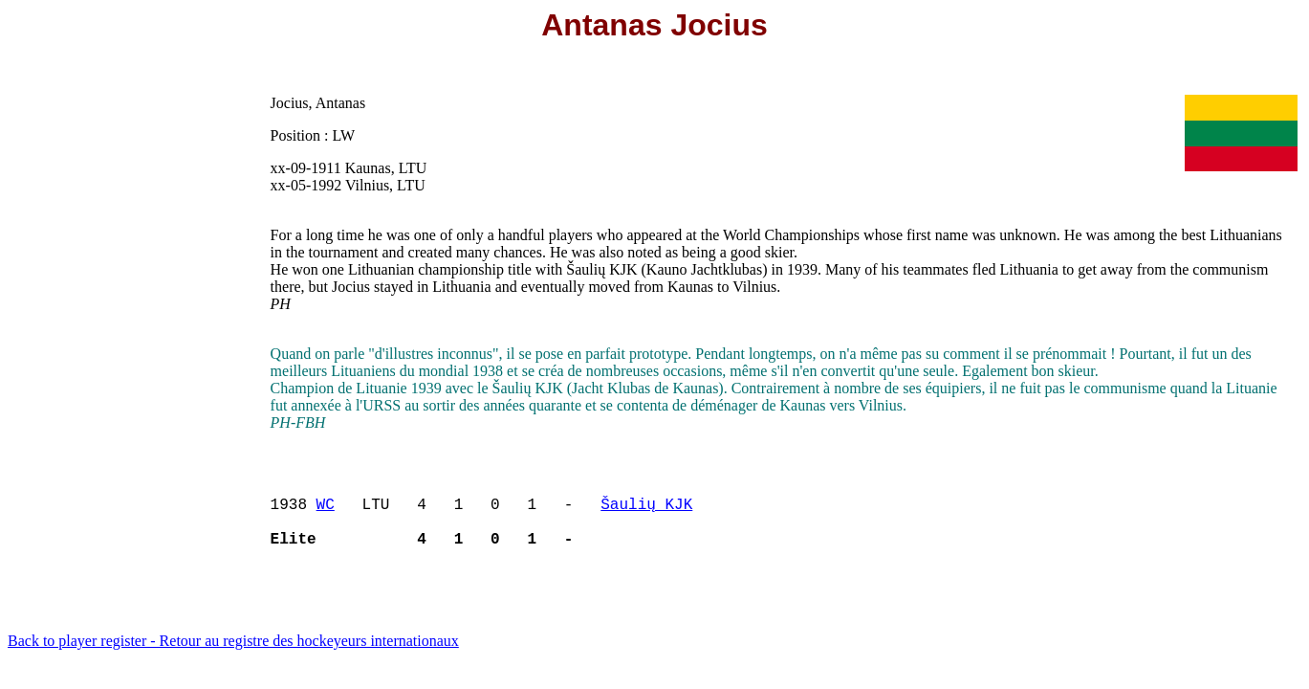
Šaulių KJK (646, 511)
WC (325, 511)
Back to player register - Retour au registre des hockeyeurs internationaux (233, 656)
